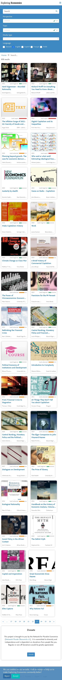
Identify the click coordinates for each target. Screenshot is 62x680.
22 (33, 621)
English (18, 47)
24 (41, 621)
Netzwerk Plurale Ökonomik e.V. (17, 639)
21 (28, 621)
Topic (5, 26)
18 (15, 621)
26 (50, 621)
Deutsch (9, 47)
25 (45, 621)
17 (11, 621)
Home (4, 55)
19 (20, 621)
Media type (7, 35)
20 (24, 621)
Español (27, 47)
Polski (45, 47)
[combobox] (31, 38)
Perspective (7, 17)
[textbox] (31, 38)
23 (37, 621)
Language (7, 43)
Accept (15, 676)
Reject (7, 676)
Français (36, 47)
